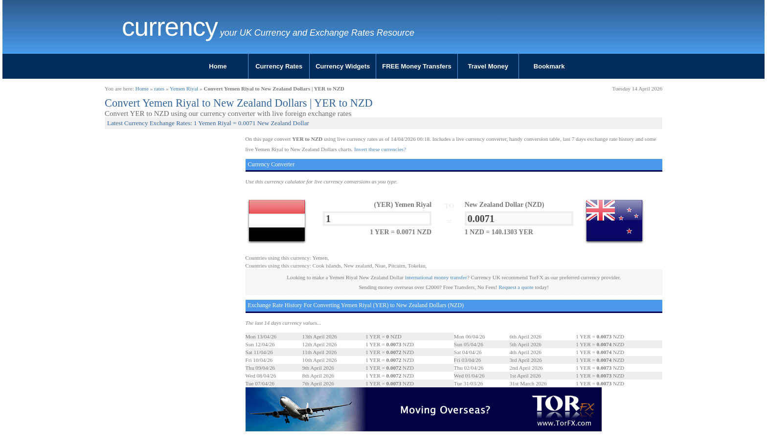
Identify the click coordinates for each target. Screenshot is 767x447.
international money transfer (436, 277)
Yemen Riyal (184, 88)
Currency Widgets (343, 66)
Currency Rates (278, 66)
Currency (170, 27)
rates (159, 88)
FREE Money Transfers (416, 66)
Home (217, 66)
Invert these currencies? (380, 149)
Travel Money (488, 66)
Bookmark (549, 66)
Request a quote (515, 287)
